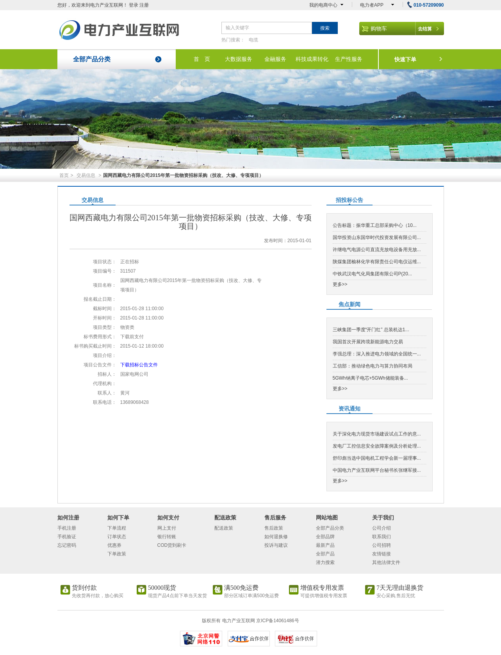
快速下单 (405, 59)
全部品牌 (325, 536)
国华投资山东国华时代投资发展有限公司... (377, 237)
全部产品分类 (92, 59)
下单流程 (116, 528)
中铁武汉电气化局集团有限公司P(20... (372, 274)
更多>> (340, 284)
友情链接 (381, 554)
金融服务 (275, 59)
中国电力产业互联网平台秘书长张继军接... (377, 470)
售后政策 (273, 528)
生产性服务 (348, 59)
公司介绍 (381, 528)
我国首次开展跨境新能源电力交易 (368, 341)
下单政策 (116, 554)
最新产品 (325, 545)
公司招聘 (381, 545)
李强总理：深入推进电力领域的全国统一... (377, 354)
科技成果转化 (312, 59)
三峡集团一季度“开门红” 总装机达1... (371, 329)
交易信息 (86, 175)
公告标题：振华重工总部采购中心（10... (375, 225)
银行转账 (166, 536)
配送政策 (223, 528)
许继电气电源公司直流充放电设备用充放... (377, 249)
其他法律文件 (386, 562)
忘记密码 (66, 545)
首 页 (202, 59)
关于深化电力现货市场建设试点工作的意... (377, 434)
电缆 (253, 40)
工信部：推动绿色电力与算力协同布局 (372, 366)
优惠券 (114, 545)
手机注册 (66, 528)
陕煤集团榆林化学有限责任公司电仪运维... (377, 261)
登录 (133, 5)
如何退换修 (276, 536)
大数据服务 (238, 59)
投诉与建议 (276, 545)
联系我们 (381, 536)
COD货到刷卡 (172, 545)
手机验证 (66, 536)
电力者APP (371, 5)
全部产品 (325, 554)
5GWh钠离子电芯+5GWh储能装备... (370, 378)
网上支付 (166, 528)
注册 (144, 5)
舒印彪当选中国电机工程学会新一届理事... (377, 458)
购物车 (379, 28)
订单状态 (116, 536)
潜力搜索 (325, 562)
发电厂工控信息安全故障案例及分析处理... (377, 446)
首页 (64, 175)
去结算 (425, 29)
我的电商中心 (323, 5)
